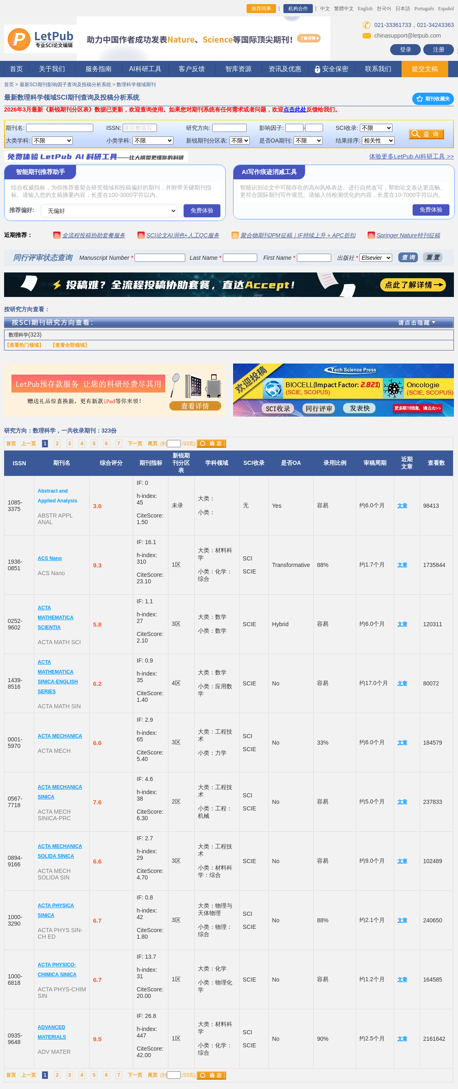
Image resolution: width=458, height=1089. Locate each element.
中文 (325, 8)
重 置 (432, 257)
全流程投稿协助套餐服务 (93, 235)
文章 (402, 506)
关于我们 (52, 68)
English (365, 8)
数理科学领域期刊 (136, 84)
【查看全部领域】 (70, 345)
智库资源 (238, 68)
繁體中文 (344, 8)
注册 (439, 49)
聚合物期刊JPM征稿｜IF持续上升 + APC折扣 (297, 235)
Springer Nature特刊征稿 (408, 235)
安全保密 (331, 69)
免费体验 (202, 210)
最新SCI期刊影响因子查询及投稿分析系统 (65, 84)
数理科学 (18, 335)
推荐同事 (261, 8)
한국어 (384, 8)
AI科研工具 (145, 68)
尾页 (152, 443)
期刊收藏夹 (433, 99)
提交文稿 (425, 68)
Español (446, 8)
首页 (16, 68)
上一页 (28, 443)
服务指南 (98, 68)
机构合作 (298, 8)
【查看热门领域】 (24, 345)
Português (424, 8)
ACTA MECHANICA (60, 736)
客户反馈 (192, 68)
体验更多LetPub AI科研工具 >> (411, 156)
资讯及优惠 (285, 68)
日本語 (402, 8)
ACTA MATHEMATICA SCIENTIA (56, 617)
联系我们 (378, 68)
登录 (405, 49)
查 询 (408, 257)
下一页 (135, 443)
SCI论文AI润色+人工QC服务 (182, 235)
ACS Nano (50, 558)
